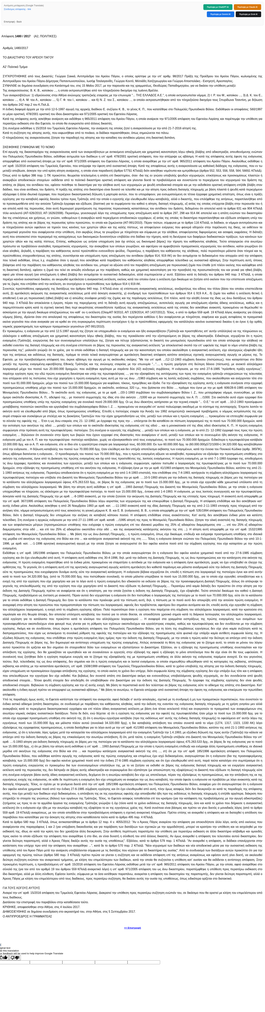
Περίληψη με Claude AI (247, 7)
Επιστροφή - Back (13, 21)
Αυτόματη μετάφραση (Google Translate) (24, 5)
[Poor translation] (15, 957)
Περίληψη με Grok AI (248, 14)
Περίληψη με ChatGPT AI (218, 7)
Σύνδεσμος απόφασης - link (17, 9)
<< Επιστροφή (132, 927)
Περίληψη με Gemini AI (221, 14)
